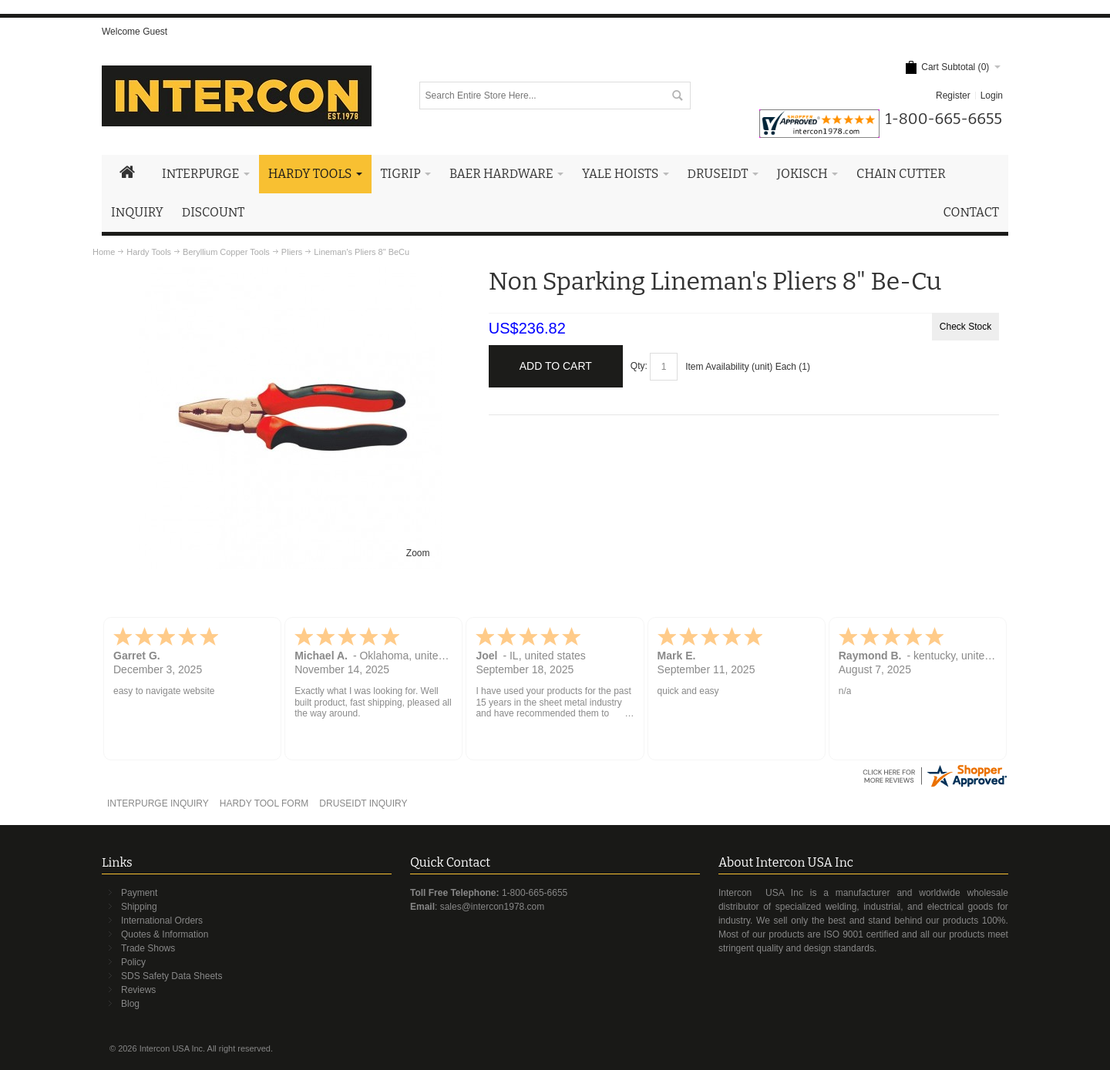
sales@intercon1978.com (492, 906)
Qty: (639, 366)
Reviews (138, 989)
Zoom (418, 553)
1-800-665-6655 (534, 892)
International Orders (162, 920)
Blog (130, 1003)
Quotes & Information (164, 934)
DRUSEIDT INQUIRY (363, 803)
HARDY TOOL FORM (264, 803)
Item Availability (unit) (728, 366)
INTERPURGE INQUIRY (158, 803)
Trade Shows (148, 948)
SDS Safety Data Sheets (171, 976)
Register (953, 95)
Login (991, 95)
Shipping (139, 906)
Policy (133, 962)
